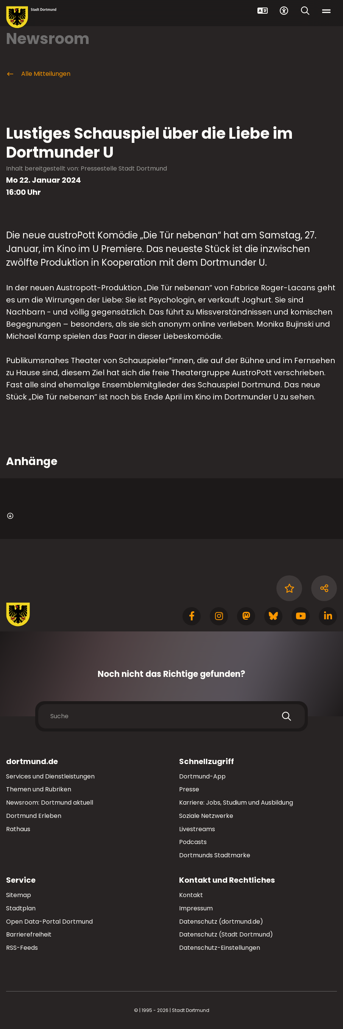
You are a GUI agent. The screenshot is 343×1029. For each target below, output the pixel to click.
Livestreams (197, 829)
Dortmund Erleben (33, 815)
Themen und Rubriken (38, 789)
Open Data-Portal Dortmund (49, 921)
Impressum (196, 908)
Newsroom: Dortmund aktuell (49, 802)
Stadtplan (21, 908)
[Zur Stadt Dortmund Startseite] (31, 17)
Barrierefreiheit (28, 934)
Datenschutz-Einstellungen (219, 948)
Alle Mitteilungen (38, 74)
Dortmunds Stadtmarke (214, 855)
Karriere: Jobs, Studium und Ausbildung (236, 802)
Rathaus (18, 829)
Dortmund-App (202, 776)
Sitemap (18, 895)
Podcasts (193, 842)
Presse (189, 789)
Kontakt (191, 895)
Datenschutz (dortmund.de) (221, 921)
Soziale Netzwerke (206, 815)
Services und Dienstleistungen (50, 776)
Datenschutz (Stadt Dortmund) (226, 934)
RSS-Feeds (22, 947)
